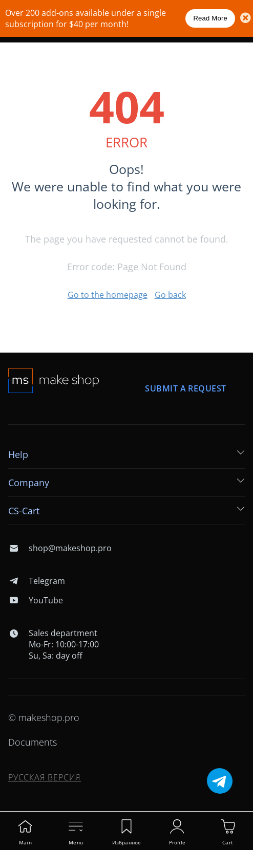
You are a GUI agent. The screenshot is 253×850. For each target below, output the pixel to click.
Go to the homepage (107, 294)
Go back (170, 294)
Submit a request (186, 388)
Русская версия (44, 777)
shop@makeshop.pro (60, 548)
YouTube (35, 600)
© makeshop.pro (43, 717)
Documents (32, 742)
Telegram (36, 580)
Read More (210, 18)
